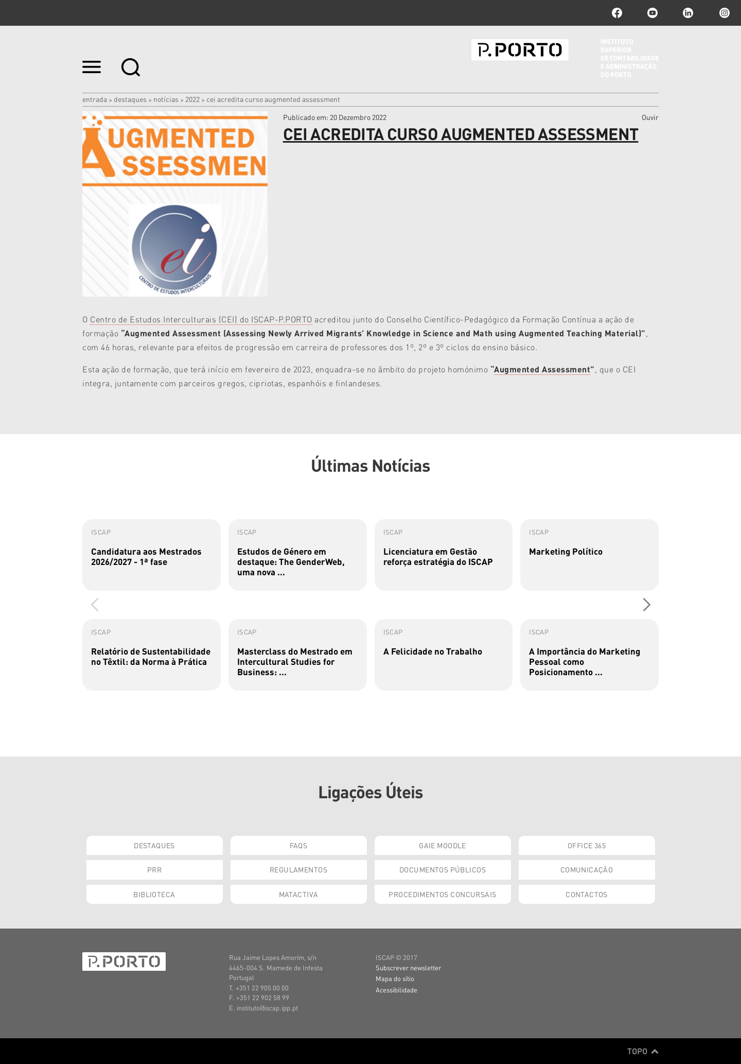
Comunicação (586, 869)
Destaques (130, 99)
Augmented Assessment (542, 369)
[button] (647, 604)
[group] (151, 555)
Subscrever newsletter (408, 967)
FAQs (299, 845)
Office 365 (587, 845)
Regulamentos (298, 869)
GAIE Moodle (442, 845)
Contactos (587, 894)
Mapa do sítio (395, 978)
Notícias (166, 99)
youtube (652, 13)
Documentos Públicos (442, 869)
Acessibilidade (396, 989)
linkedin (688, 13)
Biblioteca (154, 894)
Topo (643, 1051)
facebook (617, 13)
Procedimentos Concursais (442, 894)
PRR (154, 869)
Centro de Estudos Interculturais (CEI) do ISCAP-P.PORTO (201, 319)
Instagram (723, 13)
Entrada (94, 99)
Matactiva (299, 894)
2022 (192, 99)
